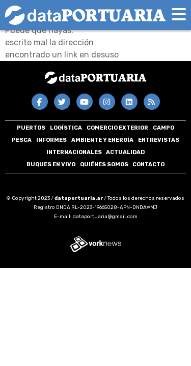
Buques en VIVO (50, 164)
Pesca (22, 140)
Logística (66, 128)
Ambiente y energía (102, 140)
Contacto (148, 164)
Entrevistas (158, 140)
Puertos (31, 128)
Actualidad (125, 152)
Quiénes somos (104, 164)
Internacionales (74, 152)
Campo (163, 128)
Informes (51, 140)
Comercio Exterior (117, 128)
